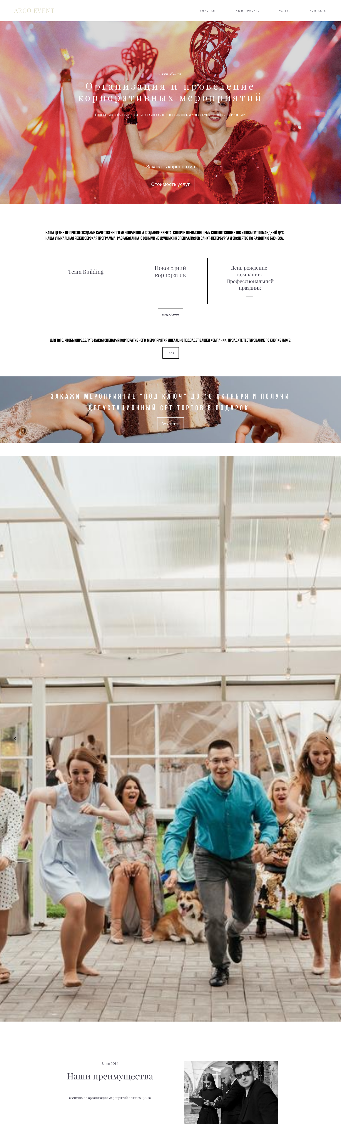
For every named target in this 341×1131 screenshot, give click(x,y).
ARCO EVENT (34, 11)
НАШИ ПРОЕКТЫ (247, 10)
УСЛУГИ (285, 10)
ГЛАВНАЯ (207, 10)
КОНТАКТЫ (318, 10)
